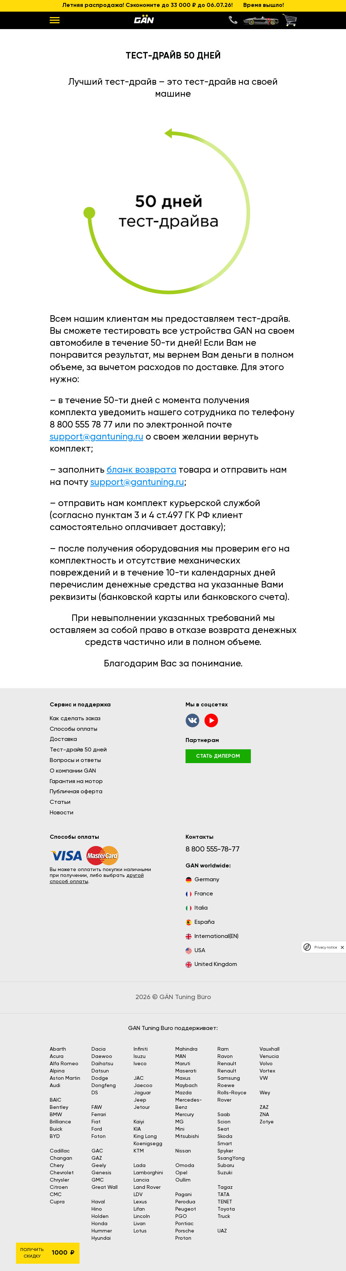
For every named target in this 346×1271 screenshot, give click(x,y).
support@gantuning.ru (96, 437)
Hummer (101, 1231)
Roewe (226, 1085)
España (200, 922)
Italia (197, 908)
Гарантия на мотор (76, 782)
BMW (56, 1114)
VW (264, 1078)
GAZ (96, 1158)
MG (179, 1121)
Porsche (184, 1231)
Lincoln (142, 1216)
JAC (139, 1078)
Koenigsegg (148, 1143)
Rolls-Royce (232, 1092)
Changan (61, 1158)
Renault (226, 1063)
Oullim (183, 1180)
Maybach (186, 1085)
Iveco (140, 1063)
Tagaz (225, 1187)
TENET (224, 1201)
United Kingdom (211, 965)
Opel (181, 1172)
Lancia (141, 1180)
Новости (61, 813)
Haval (98, 1201)
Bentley (59, 1107)
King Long (145, 1136)
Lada (140, 1165)
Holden (100, 1216)
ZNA (264, 1114)
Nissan (183, 1151)
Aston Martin (65, 1078)
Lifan (139, 1209)
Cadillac (60, 1151)
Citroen (59, 1187)
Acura (57, 1056)
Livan (140, 1223)
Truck (223, 1216)
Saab (223, 1114)
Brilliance (60, 1121)
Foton (98, 1136)
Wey (265, 1092)
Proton (183, 1238)
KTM (139, 1151)
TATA (223, 1194)
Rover (224, 1100)
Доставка (63, 739)
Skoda (224, 1136)
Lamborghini (148, 1172)
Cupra (57, 1201)
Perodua (185, 1201)
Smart (224, 1143)
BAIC (55, 1100)
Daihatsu (102, 1063)
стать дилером (218, 756)
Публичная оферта (76, 792)
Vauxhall (270, 1049)
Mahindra (186, 1049)
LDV (138, 1194)
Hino (96, 1209)
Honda (99, 1223)
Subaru (225, 1165)
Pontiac (184, 1223)
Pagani (183, 1194)
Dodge (99, 1078)
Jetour (142, 1107)
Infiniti (141, 1049)
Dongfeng (103, 1085)
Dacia (98, 1049)
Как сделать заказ (75, 719)
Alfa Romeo (64, 1063)
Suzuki (224, 1172)
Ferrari (98, 1114)
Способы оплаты (73, 729)
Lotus (140, 1231)
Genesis (101, 1172)
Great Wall (104, 1187)
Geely (98, 1165)
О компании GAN (73, 771)
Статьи (60, 802)
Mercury (184, 1114)
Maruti (182, 1063)
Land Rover (147, 1187)
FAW (96, 1107)
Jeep (140, 1100)
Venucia (269, 1056)
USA (195, 951)
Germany (202, 880)
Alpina (57, 1071)
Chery (57, 1165)
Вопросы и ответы (75, 760)
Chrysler (59, 1180)
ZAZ (264, 1107)
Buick (56, 1129)
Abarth (58, 1049)
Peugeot (185, 1209)
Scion (224, 1121)
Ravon (225, 1056)
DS (94, 1092)
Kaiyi (139, 1121)
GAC (97, 1151)
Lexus (140, 1201)
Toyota (226, 1209)
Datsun (100, 1071)
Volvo (266, 1063)
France (199, 894)
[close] (342, 947)
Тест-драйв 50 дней (78, 750)
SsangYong (231, 1158)
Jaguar (142, 1092)
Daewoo (101, 1056)
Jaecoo (143, 1085)
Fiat (96, 1121)
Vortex (267, 1071)
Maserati (185, 1071)
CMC (56, 1194)
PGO (181, 1216)
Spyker (225, 1151)
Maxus (183, 1078)
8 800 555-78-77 (213, 849)
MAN (180, 1056)
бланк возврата (141, 470)
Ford (96, 1129)
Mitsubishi (187, 1136)
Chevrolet (62, 1172)
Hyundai (101, 1238)
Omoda (184, 1165)
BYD (55, 1136)
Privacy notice (325, 947)
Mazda (183, 1092)
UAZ (222, 1231)
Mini (179, 1129)
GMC (97, 1180)
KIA (137, 1129)
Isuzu (140, 1056)
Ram (223, 1049)
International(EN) (212, 937)
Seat (223, 1129)
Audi (55, 1085)
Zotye (267, 1121)
